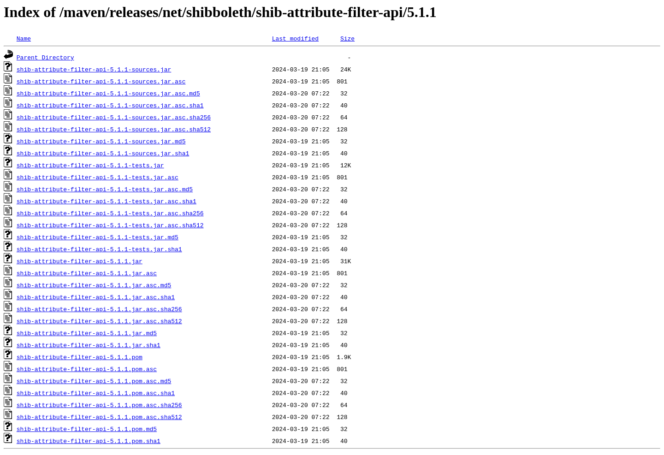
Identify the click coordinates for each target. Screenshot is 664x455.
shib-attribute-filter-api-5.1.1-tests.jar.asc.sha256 (110, 213)
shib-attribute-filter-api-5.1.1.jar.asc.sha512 (99, 321)
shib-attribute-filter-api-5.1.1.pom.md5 (87, 429)
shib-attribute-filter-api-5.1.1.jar (79, 261)
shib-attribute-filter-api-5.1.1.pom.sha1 (88, 441)
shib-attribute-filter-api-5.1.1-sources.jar (94, 69)
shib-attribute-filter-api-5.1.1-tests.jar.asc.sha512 (110, 225)
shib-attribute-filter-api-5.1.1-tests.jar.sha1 (99, 249)
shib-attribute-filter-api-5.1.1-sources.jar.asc (101, 81)
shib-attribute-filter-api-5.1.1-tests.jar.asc (97, 177)
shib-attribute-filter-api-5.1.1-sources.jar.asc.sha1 (110, 105)
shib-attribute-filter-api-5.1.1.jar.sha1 (88, 345)
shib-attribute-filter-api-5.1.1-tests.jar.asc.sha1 (106, 201)
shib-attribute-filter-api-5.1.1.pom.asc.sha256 (99, 405)
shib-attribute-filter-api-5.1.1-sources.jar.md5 (101, 141)
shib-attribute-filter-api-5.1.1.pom (79, 357)
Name (24, 38)
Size (347, 38)
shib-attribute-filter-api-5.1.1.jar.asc (87, 273)
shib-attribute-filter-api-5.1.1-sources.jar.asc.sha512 (114, 129)
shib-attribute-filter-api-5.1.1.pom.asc (87, 369)
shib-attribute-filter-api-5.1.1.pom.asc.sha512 (99, 417)
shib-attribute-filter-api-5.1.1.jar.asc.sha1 (96, 297)
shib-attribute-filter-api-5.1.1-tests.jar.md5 (97, 237)
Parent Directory (45, 57)
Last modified (295, 38)
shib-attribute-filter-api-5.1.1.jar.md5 (87, 333)
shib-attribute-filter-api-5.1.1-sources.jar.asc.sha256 (114, 117)
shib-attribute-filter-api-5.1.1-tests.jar (90, 165)
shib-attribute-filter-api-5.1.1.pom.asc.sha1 (96, 393)
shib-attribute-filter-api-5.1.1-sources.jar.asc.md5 (108, 93)
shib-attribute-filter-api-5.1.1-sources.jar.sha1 (103, 153)
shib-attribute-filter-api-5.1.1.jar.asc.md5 (94, 285)
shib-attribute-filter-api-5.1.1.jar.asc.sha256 (99, 309)
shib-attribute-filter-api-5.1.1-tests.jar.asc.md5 (105, 189)
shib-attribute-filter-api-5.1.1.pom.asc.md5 (94, 381)
